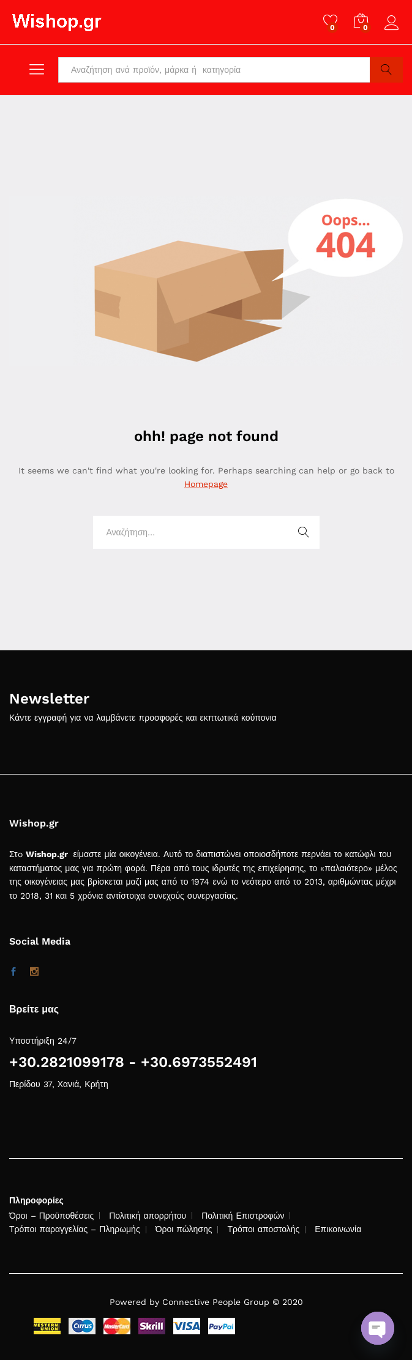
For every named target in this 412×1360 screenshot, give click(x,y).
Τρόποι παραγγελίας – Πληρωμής (74, 1229)
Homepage (206, 484)
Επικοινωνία (338, 1229)
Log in (393, 23)
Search (386, 70)
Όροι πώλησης (183, 1229)
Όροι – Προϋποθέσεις (51, 1216)
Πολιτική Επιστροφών (242, 1216)
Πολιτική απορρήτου (147, 1216)
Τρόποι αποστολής (263, 1229)
